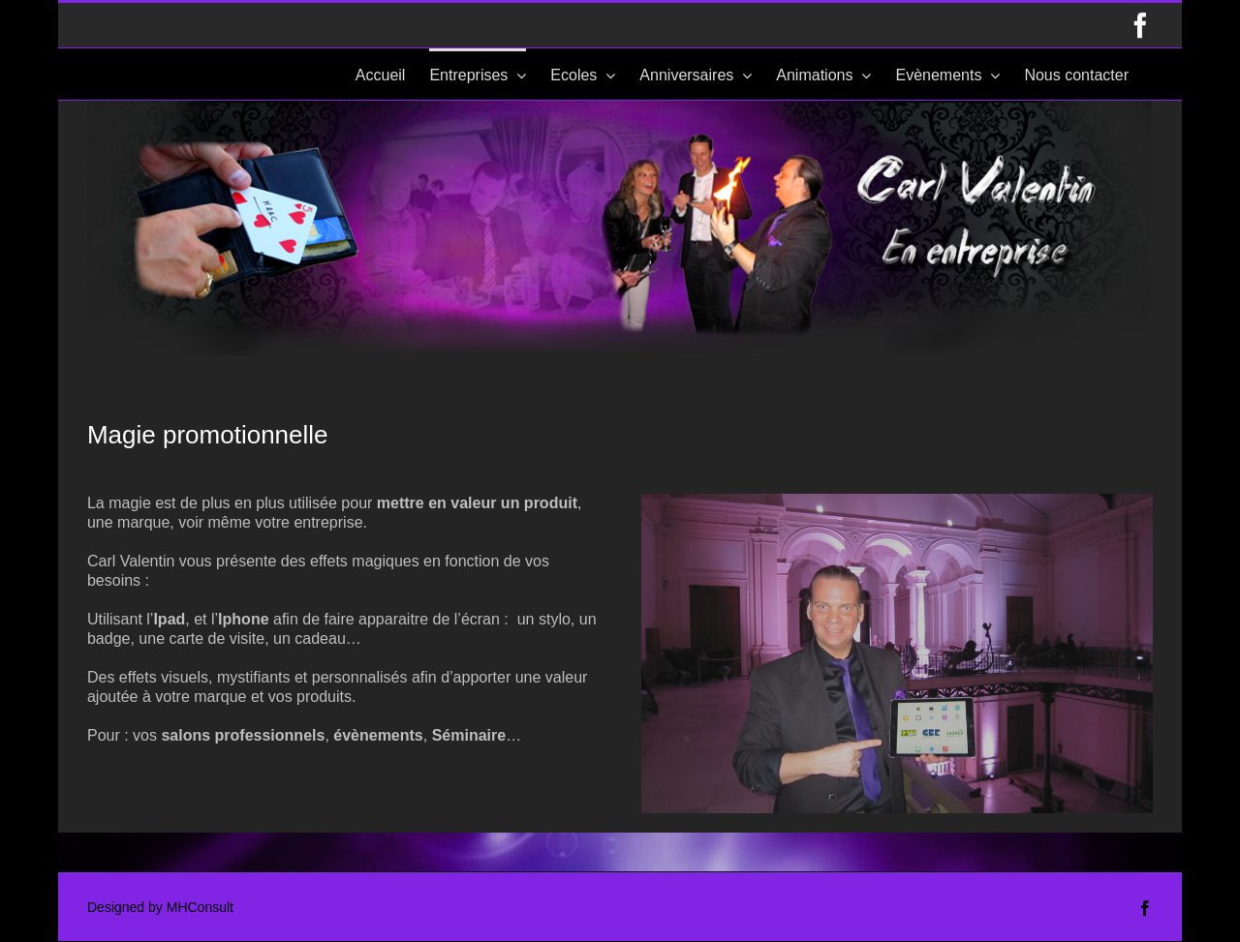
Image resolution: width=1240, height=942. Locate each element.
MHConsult (200, 907)
